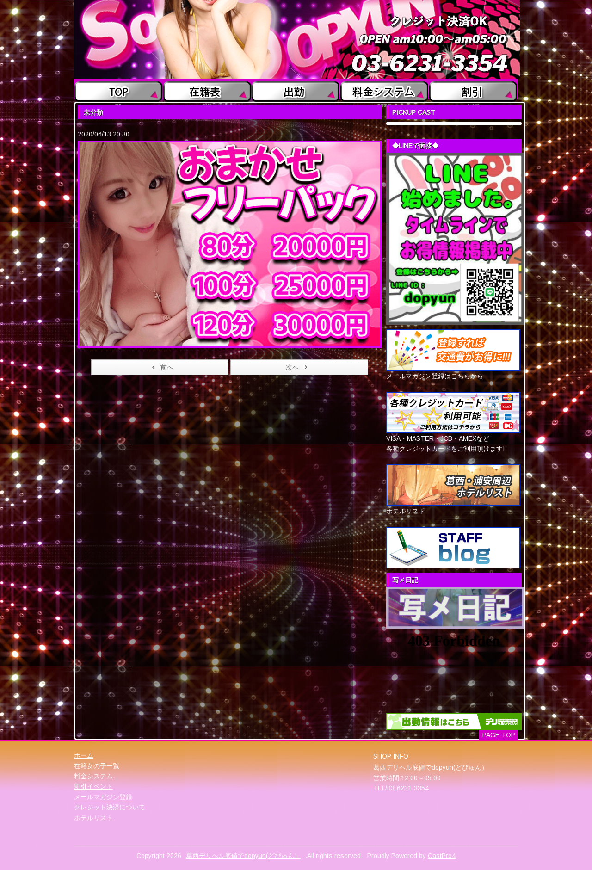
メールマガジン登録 (103, 797)
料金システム (93, 776)
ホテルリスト (93, 817)
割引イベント (93, 786)
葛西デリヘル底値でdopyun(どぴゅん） (243, 855)
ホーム (83, 755)
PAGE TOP (498, 735)
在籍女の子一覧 (96, 766)
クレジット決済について (109, 807)
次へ (298, 367)
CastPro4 (442, 855)
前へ (161, 367)
